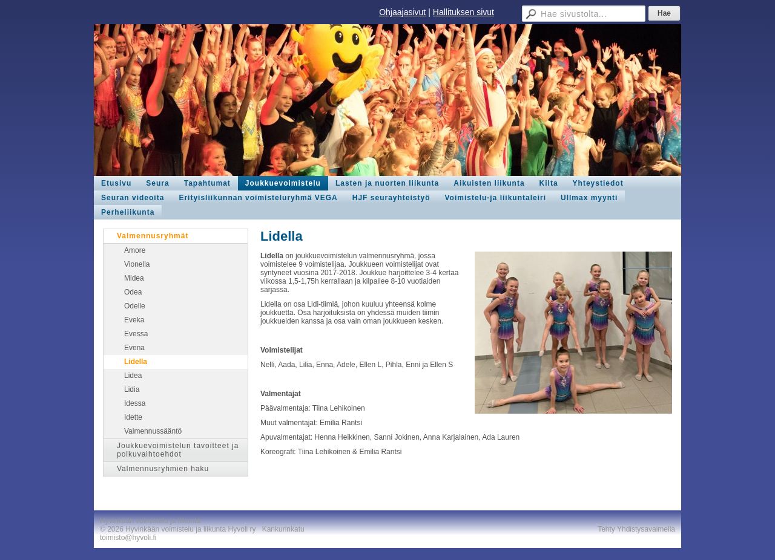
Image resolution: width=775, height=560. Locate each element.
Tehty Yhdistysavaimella (636, 529)
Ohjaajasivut (402, 12)
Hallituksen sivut (463, 12)
